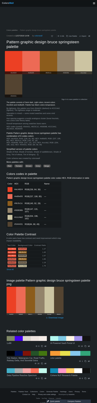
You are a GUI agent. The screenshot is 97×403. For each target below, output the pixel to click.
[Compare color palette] (89, 361)
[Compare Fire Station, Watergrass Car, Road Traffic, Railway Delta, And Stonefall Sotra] (45, 363)
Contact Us (26, 394)
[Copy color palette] (85, 361)
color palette (55, 358)
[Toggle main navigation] (94, 3)
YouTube (44, 398)
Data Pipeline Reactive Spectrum (22, 375)
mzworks (71, 394)
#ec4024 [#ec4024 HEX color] (10, 188)
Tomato (19, 166)
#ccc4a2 (18, 217)
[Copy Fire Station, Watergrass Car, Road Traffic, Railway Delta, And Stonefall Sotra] (42, 363)
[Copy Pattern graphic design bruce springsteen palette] (38, 154)
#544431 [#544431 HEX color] (10, 222)
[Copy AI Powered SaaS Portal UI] (85, 346)
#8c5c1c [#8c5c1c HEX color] (10, 201)
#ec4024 (18, 189)
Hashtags (63, 392)
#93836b (18, 210)
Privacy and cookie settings (47, 394)
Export (82, 36)
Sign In (64, 99)
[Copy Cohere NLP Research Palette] (85, 378)
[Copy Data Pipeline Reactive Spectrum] (42, 378)
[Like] (52, 36)
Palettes (13, 392)
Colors (8, 3)
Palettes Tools (23, 392)
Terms (84, 392)
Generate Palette (52, 392)
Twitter (38, 398)
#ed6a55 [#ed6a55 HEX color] (10, 195)
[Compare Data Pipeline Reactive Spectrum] (45, 378)
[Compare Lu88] (45, 346)
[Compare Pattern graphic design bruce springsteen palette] (89, 36)
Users (71, 392)
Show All (10, 269)
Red (9, 166)
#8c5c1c (18, 203)
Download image (55, 318)
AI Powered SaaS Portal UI (62, 343)
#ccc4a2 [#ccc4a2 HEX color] (10, 215)
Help (33, 394)
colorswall (38, 36)
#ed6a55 (18, 196)
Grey (38, 166)
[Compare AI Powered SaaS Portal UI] (89, 346)
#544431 (18, 224)
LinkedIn (58, 398)
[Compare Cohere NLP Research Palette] (89, 378)
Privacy (77, 392)
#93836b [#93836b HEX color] (10, 208)
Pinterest (51, 398)
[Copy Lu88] (42, 346)
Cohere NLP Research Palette (64, 375)
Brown (29, 166)
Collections (34, 392)
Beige (46, 166)
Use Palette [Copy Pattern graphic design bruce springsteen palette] (71, 36)
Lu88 (9, 343)
